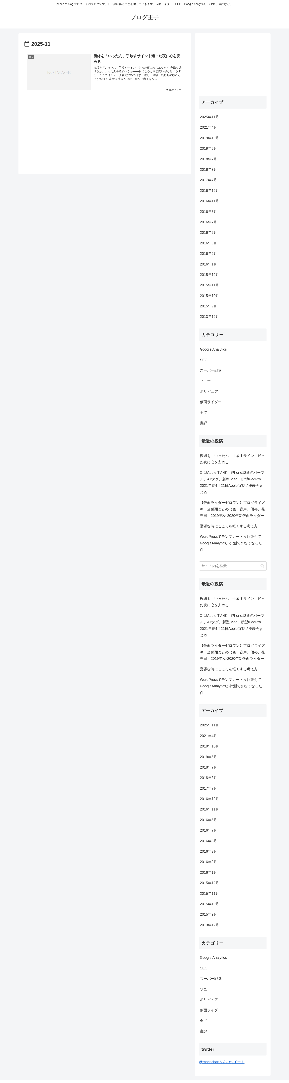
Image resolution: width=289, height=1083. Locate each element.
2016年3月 (208, 243)
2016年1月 (208, 264)
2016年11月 (209, 201)
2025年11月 (209, 117)
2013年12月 (209, 317)
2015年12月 (209, 275)
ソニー (205, 381)
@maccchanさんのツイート (221, 1062)
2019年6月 (208, 148)
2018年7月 (208, 159)
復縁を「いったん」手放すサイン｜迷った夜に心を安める (232, 459)
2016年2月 (208, 254)
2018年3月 (208, 170)
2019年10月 (209, 138)
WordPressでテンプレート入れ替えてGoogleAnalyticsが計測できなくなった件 (231, 543)
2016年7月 (208, 222)
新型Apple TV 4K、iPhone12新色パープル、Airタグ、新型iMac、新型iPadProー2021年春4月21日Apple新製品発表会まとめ (232, 482)
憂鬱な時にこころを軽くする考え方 (229, 526)
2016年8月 (208, 212)
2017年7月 (208, 180)
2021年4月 (208, 127)
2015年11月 (209, 285)
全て (203, 413)
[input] (233, 565)
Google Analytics (213, 349)
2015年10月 (209, 296)
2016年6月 (208, 233)
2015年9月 (208, 306)
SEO (204, 360)
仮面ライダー (211, 402)
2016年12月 (209, 191)
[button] (262, 566)
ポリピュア (209, 391)
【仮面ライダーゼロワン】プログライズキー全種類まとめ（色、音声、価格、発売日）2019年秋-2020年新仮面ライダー (232, 509)
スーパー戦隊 (211, 370)
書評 (203, 423)
